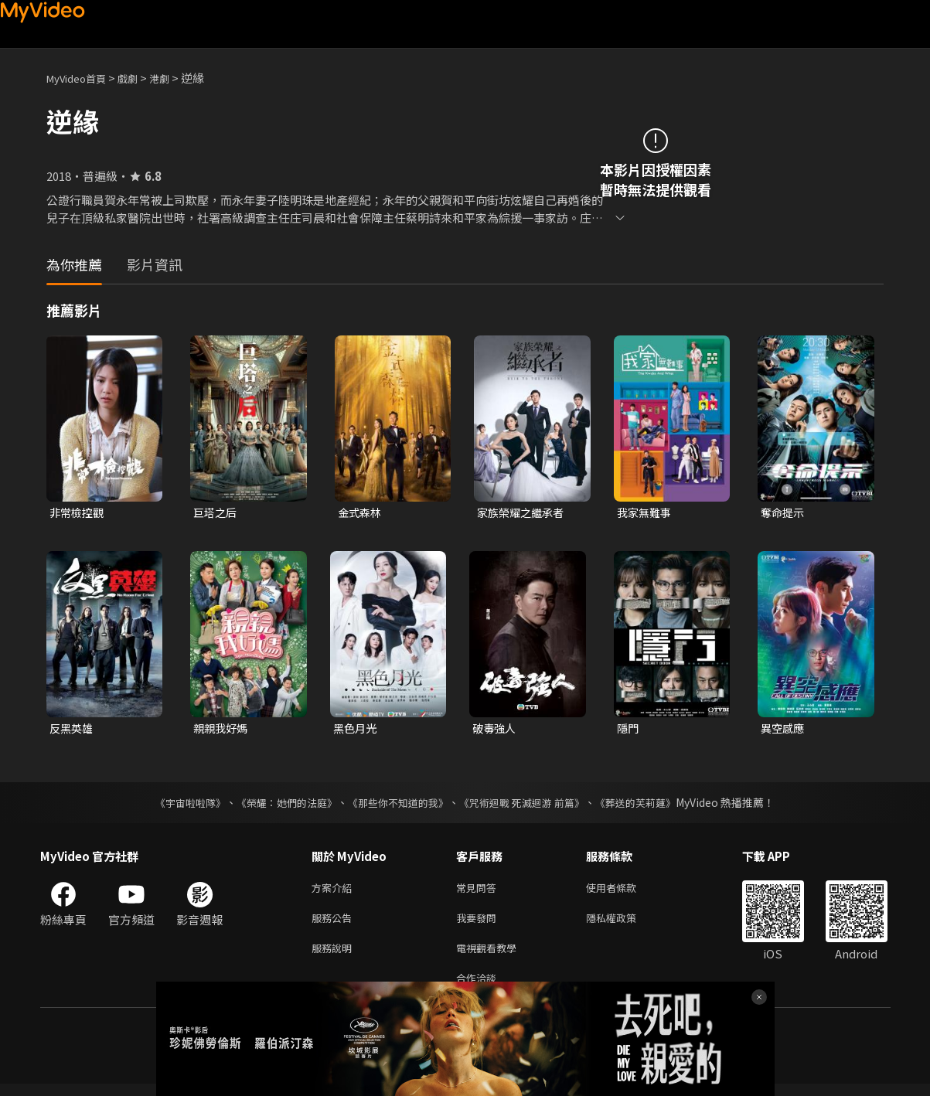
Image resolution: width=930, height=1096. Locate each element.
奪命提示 (784, 513)
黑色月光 (356, 730)
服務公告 (335, 924)
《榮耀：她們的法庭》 (278, 805)
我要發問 (479, 924)
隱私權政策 (624, 924)
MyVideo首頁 (81, 78)
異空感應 (784, 730)
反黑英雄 (72, 730)
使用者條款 (624, 891)
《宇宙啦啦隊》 (175, 805)
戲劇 (140, 78)
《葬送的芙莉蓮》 (651, 805)
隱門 (628, 730)
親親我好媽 (222, 730)
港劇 (174, 78)
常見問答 (479, 891)
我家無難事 (646, 513)
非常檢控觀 (78, 513)
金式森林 (361, 513)
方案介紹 (335, 891)
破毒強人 (495, 730)
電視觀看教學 (491, 956)
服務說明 (335, 956)
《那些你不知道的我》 (397, 805)
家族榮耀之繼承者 (523, 513)
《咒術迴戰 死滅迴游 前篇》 (529, 805)
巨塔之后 (216, 513)
